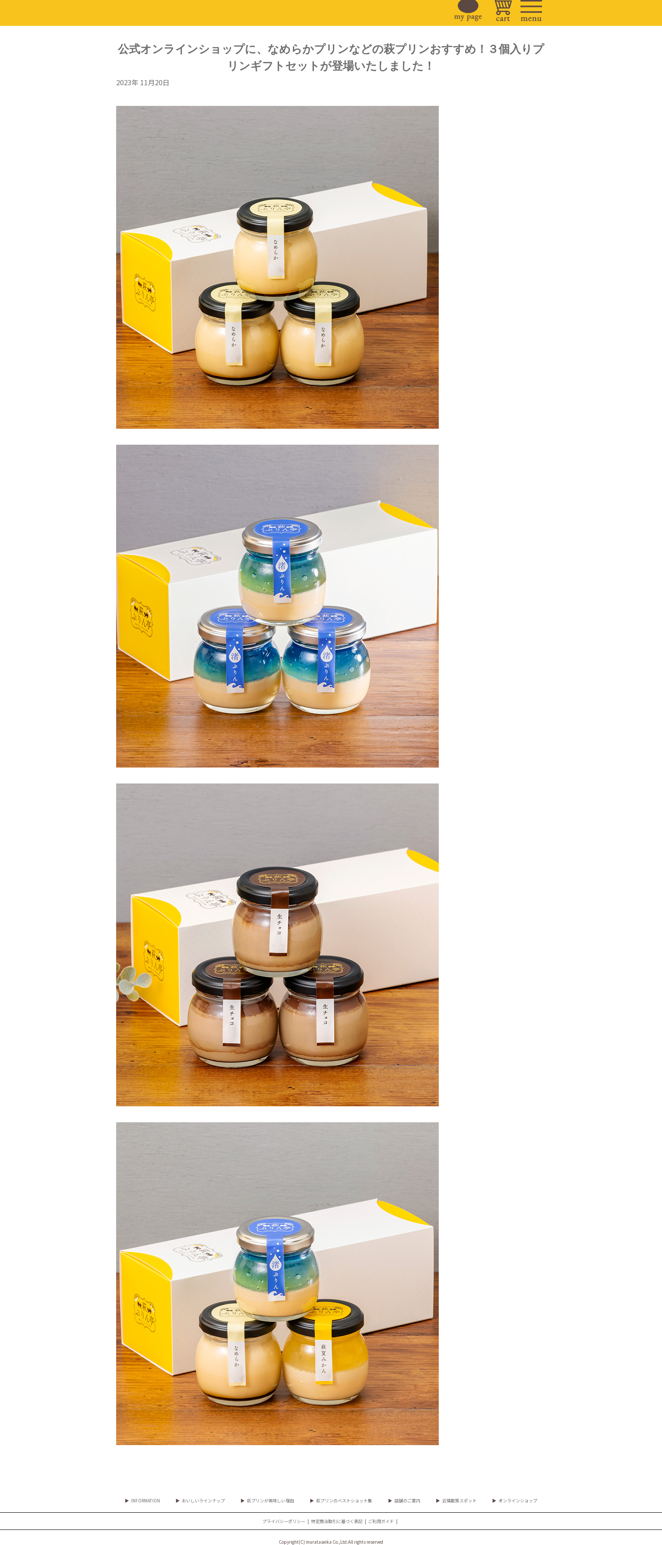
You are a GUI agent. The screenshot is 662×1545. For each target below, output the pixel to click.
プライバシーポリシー (283, 1521)
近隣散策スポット (459, 1500)
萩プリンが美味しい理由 (270, 1500)
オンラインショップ (518, 1500)
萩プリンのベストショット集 (344, 1500)
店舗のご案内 (407, 1500)
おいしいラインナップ (203, 1500)
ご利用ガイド (381, 1521)
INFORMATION (145, 1500)
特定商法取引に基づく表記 (337, 1521)
